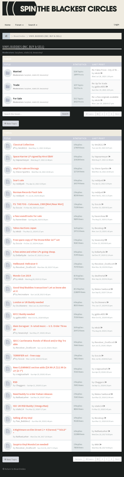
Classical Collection (23, 144)
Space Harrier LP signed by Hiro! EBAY (33, 156)
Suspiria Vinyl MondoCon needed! (30, 444)
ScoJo (19, 207)
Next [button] (117, 114)
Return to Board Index (14, 468)
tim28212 (22, 148)
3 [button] (106, 114)
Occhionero (21, 305)
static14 (28, 52)
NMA (97, 444)
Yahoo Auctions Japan (24, 227)
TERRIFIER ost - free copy (26, 355)
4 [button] (111, 114)
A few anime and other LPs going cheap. (34, 251)
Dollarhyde (21, 255)
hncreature (23, 294)
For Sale (17, 98)
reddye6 (20, 183)
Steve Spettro (23, 171)
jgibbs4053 (100, 86)
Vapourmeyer (22, 159)
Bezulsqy (99, 228)
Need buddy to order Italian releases (32, 394)
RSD (15, 382)
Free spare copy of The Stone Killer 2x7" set (36, 239)
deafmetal (100, 275)
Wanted (17, 71)
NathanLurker (22, 397)
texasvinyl (37, 52)
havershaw (21, 219)
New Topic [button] (10, 123)
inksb (97, 73)
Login (116, 24)
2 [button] (102, 114)
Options (78, 459)
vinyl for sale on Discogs (26, 168)
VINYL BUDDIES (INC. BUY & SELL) (23, 47)
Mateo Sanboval (102, 289)
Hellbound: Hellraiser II (25, 263)
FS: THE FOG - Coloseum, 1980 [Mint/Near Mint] (38, 204)
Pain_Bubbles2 (23, 421)
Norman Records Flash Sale (27, 192)
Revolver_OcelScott (26, 267)
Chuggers (20, 385)
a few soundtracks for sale (27, 216)
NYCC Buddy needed (24, 314)
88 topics (90, 114)
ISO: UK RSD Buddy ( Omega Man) (30, 405)
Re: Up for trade (99, 83)
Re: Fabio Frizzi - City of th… (105, 69)
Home (7, 24)
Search (32, 24)
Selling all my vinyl (22, 417)
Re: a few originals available (105, 96)
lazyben (19, 52)
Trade (16, 84)
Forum (19, 24)
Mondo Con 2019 (22, 275)
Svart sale (18, 180)
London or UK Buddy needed (28, 302)
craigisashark (22, 374)
